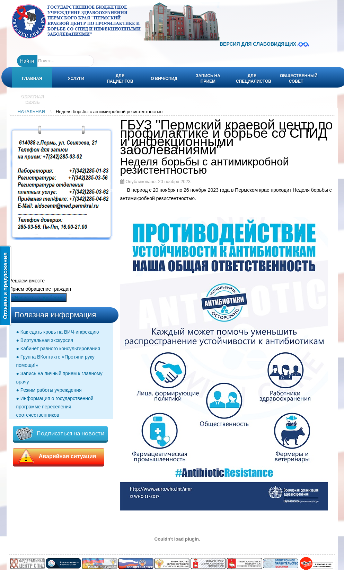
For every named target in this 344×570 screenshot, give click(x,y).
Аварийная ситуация (58, 456)
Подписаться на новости (60, 433)
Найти (27, 61)
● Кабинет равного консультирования (58, 348)
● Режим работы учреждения (49, 390)
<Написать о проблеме (38, 297)
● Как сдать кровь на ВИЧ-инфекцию (57, 332)
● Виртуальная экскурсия (44, 340)
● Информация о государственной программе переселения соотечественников (55, 407)
